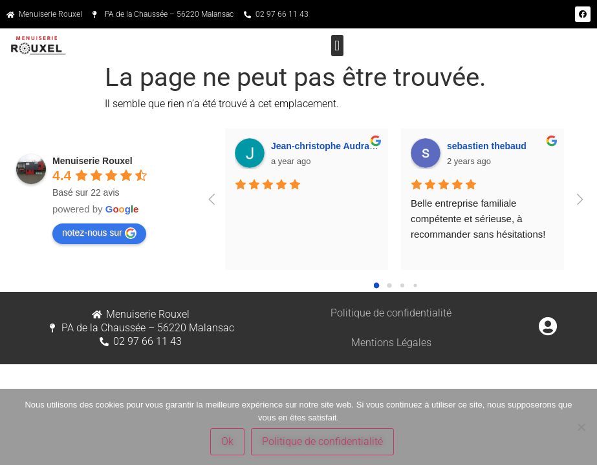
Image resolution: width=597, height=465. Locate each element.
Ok (227, 441)
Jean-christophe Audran (323, 146)
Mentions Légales (391, 342)
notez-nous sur (99, 233)
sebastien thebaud (486, 146)
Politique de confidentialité (391, 313)
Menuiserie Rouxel (92, 161)
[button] (337, 45)
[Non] (580, 426)
